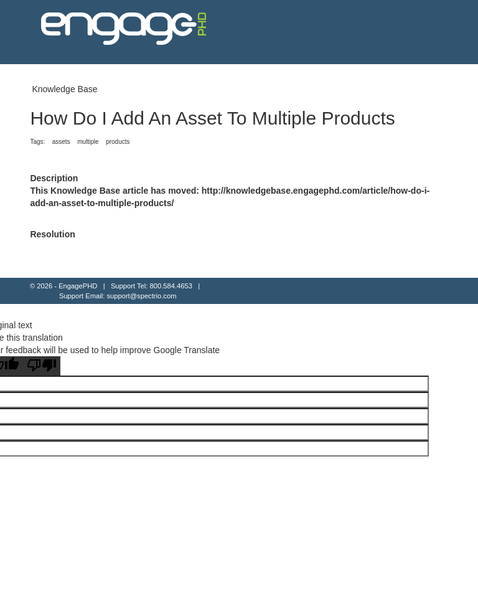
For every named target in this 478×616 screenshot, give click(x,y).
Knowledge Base (64, 89)
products (117, 141)
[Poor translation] (41, 366)
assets (61, 141)
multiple (87, 141)
